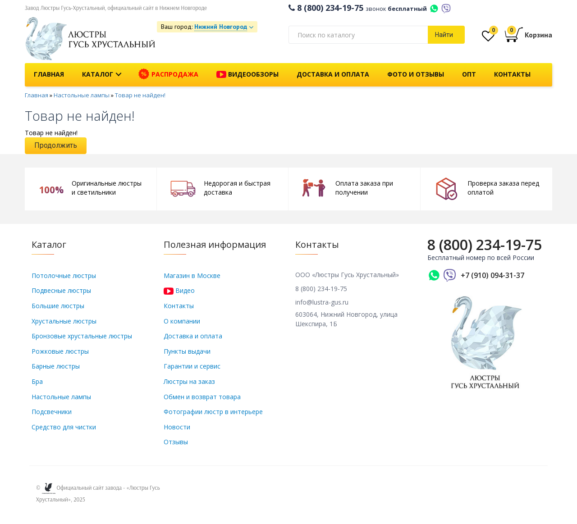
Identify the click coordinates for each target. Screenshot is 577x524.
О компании (182, 321)
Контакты (512, 74)
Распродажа (168, 74)
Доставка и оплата (333, 74)
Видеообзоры (247, 75)
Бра (37, 381)
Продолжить (55, 145)
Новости (177, 427)
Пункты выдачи (187, 351)
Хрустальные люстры (64, 321)
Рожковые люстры (60, 351)
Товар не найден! (140, 95)
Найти (444, 34)
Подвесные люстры (61, 290)
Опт (469, 74)
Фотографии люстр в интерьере (213, 411)
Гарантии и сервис (192, 366)
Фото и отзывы (415, 74)
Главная (49, 74)
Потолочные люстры (64, 275)
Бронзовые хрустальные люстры (82, 336)
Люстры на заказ (189, 381)
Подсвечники (52, 411)
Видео (179, 290)
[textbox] (358, 35)
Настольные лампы (82, 95)
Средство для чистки (64, 427)
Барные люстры (56, 366)
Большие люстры (58, 305)
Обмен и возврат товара (202, 396)
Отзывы (176, 441)
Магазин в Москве (192, 275)
